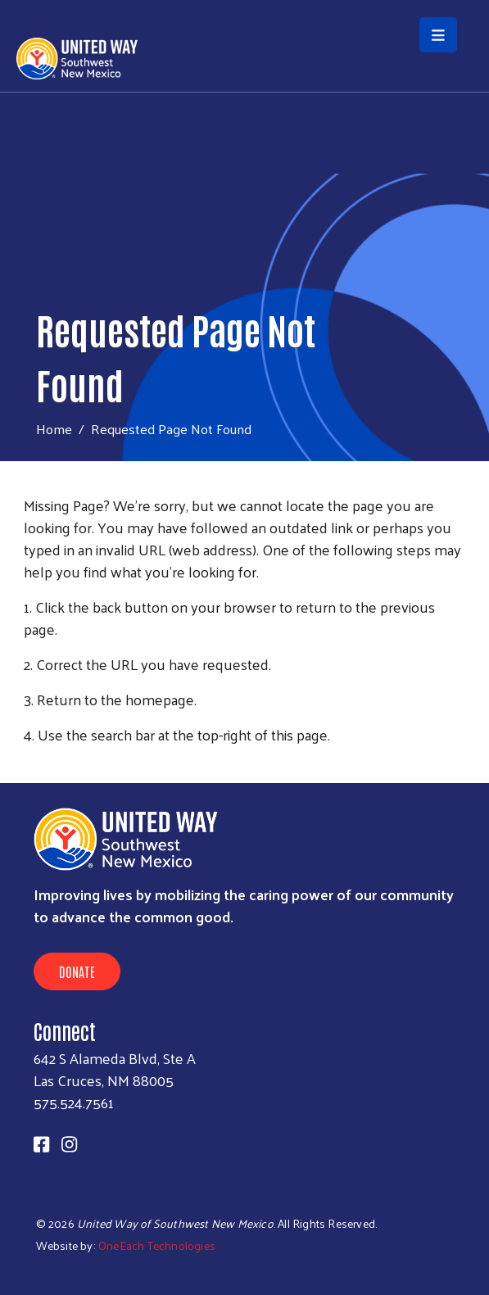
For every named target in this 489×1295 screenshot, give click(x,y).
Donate (77, 971)
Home (54, 429)
